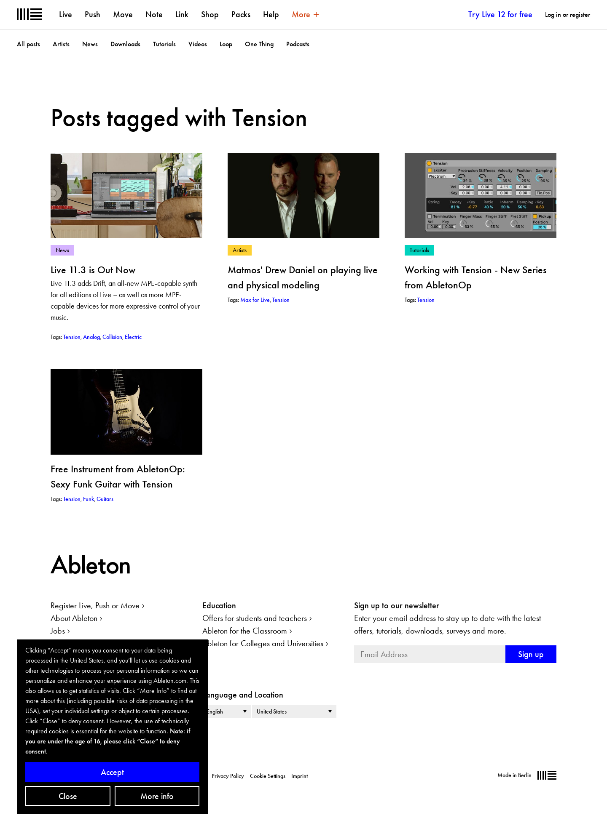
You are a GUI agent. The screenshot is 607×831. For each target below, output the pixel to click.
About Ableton (74, 618)
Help (271, 14)
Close (68, 796)
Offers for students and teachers (254, 618)
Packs (240, 14)
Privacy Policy (228, 776)
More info (157, 796)
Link (181, 14)
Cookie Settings (267, 776)
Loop (226, 44)
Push (92, 14)
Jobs (58, 630)
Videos (197, 44)
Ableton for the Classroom (244, 630)
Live (65, 14)
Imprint (299, 776)
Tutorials (164, 44)
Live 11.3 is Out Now (93, 269)
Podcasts (297, 44)
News (90, 44)
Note (154, 14)
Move (123, 14)
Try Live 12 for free (500, 14)
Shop (210, 14)
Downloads (125, 44)
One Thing (259, 44)
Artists (61, 44)
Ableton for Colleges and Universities (262, 643)
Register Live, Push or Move (95, 605)
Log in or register (567, 14)
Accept (112, 772)
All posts (28, 44)
